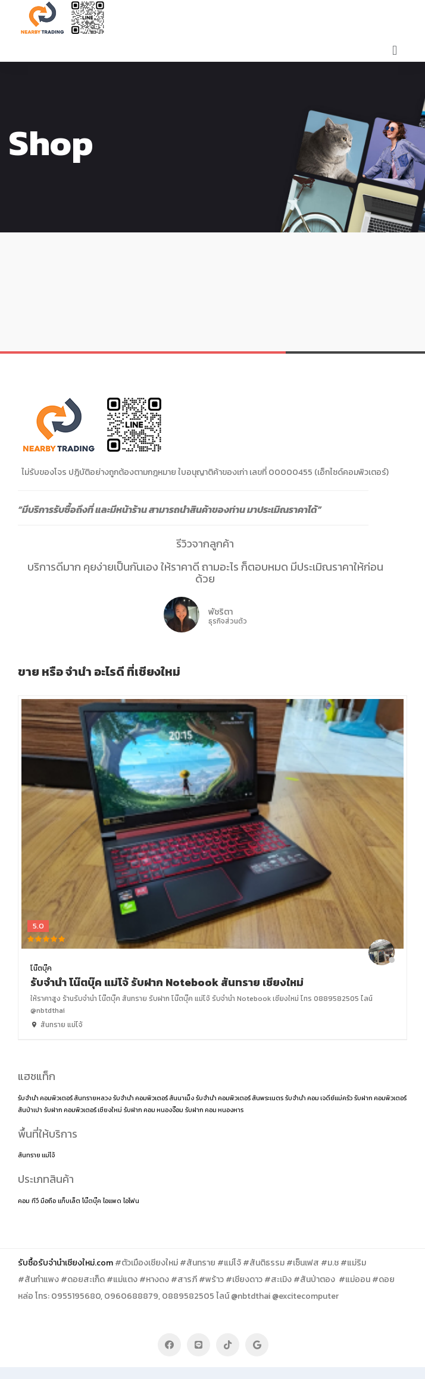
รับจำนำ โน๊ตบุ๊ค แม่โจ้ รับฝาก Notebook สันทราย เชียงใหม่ (167, 982)
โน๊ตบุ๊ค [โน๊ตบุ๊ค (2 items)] (91, 1200)
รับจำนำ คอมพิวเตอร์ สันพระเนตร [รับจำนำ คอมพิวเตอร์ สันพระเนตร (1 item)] (239, 1098)
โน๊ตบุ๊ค (41, 968)
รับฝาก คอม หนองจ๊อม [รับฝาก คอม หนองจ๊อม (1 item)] (153, 1109)
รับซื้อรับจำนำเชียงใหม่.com (65, 1263)
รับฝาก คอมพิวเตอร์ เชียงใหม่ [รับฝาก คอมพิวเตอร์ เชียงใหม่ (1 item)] (83, 1109)
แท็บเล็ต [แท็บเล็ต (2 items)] (69, 1200)
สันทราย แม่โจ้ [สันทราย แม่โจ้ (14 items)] (36, 1155)
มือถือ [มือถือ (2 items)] (48, 1200)
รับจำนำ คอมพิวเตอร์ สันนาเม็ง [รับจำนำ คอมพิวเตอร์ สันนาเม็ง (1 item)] (153, 1098)
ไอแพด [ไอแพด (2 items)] (112, 1200)
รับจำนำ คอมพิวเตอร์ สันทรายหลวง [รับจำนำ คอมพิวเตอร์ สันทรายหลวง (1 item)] (64, 1098)
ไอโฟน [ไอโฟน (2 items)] (131, 1200)
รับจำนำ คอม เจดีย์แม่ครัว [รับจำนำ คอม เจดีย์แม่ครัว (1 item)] (318, 1098)
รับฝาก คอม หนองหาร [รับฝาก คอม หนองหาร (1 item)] (214, 1109)
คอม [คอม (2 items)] (24, 1200)
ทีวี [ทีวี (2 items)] (35, 1200)
